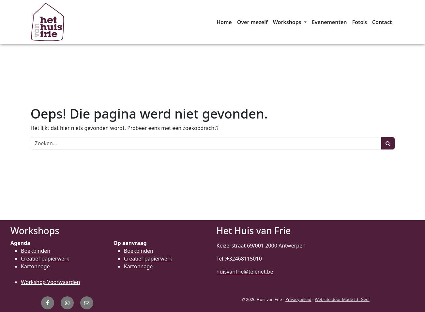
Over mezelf (252, 22)
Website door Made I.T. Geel (342, 299)
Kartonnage (35, 266)
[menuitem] (224, 22)
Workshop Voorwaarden (50, 282)
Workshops (288, 22)
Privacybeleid (298, 299)
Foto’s (359, 22)
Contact (382, 22)
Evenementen (329, 22)
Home (224, 22)
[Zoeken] (206, 143)
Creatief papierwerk (45, 258)
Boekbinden (35, 250)
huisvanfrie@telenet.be (245, 271)
